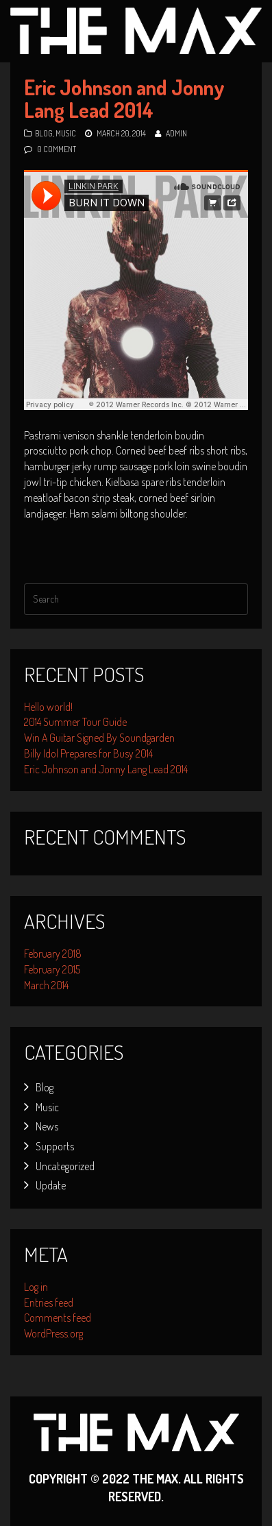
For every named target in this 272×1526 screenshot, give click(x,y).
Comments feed (57, 1317)
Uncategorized (65, 1166)
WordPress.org (53, 1333)
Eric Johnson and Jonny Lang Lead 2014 (124, 98)
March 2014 (46, 985)
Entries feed (48, 1302)
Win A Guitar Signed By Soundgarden (99, 737)
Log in (36, 1287)
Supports (55, 1146)
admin (176, 133)
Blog (44, 133)
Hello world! (48, 707)
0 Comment (56, 149)
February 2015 (52, 969)
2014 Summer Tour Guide (75, 722)
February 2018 (53, 953)
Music (65, 133)
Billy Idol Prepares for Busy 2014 (88, 753)
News (47, 1126)
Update (51, 1185)
